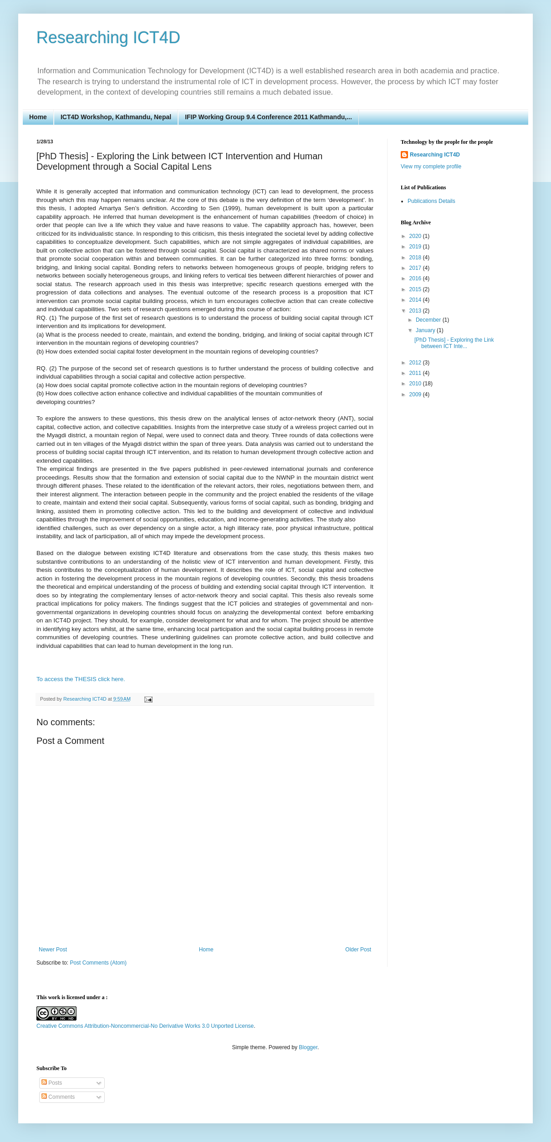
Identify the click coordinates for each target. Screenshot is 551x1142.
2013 (416, 311)
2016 (416, 278)
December (429, 320)
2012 (416, 362)
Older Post (358, 949)
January (426, 330)
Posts (51, 1083)
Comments (58, 1097)
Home (38, 117)
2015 (416, 289)
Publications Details (431, 201)
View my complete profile (431, 166)
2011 (416, 373)
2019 (416, 246)
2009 (416, 394)
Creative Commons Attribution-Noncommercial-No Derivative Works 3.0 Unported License (145, 1026)
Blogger (308, 1047)
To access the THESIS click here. (80, 679)
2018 (416, 257)
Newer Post (53, 949)
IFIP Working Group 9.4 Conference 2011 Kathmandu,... (268, 117)
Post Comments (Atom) (98, 963)
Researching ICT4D (108, 37)
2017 (416, 268)
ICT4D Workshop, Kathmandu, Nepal (116, 117)
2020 (416, 236)
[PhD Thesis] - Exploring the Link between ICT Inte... (454, 343)
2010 (416, 383)
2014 (416, 300)
